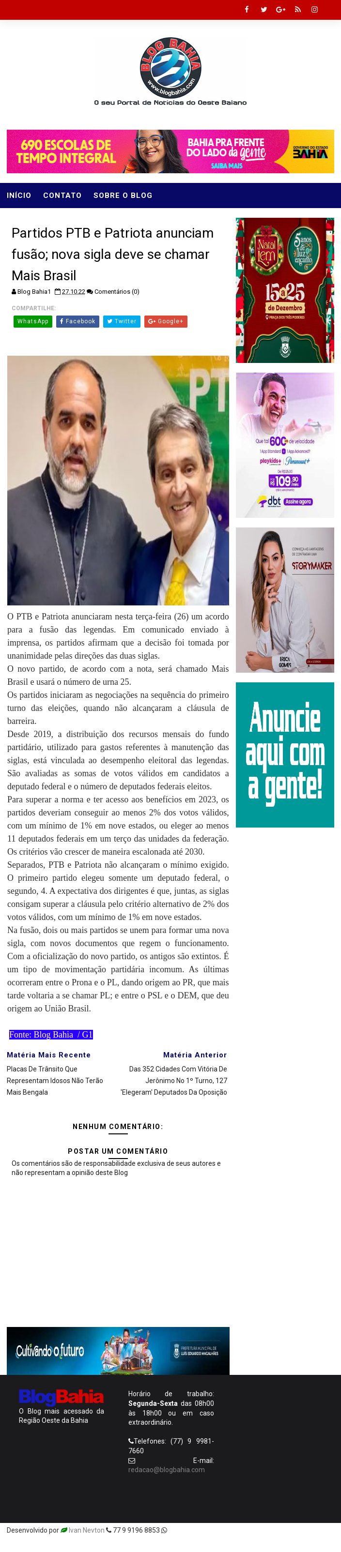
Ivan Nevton (87, 1530)
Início (19, 195)
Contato (62, 195)
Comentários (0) (117, 291)
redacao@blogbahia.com (166, 1470)
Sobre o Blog (123, 195)
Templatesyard (192, 1530)
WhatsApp (32, 321)
